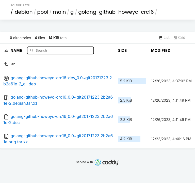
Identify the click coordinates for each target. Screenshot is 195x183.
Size (122, 50)
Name (16, 50)
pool (42, 12)
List (164, 37)
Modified (161, 50)
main (59, 12)
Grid (179, 37)
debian (24, 12)
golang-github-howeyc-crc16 (116, 12)
